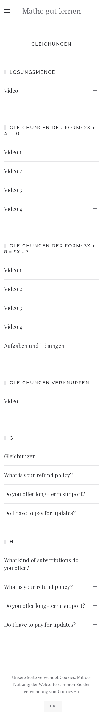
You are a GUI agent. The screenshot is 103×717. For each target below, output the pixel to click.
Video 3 (13, 189)
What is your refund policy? (38, 475)
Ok (53, 706)
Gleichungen (20, 456)
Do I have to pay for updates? (40, 512)
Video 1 (12, 152)
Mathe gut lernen (51, 11)
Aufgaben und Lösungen (34, 345)
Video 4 (13, 208)
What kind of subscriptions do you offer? (41, 563)
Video (11, 90)
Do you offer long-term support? (44, 494)
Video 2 (13, 170)
